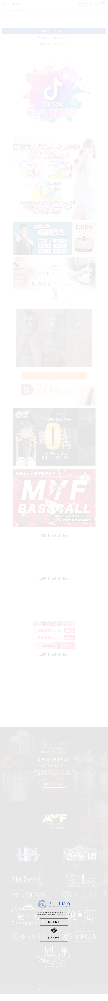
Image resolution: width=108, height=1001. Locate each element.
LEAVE (54, 938)
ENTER (54, 922)
